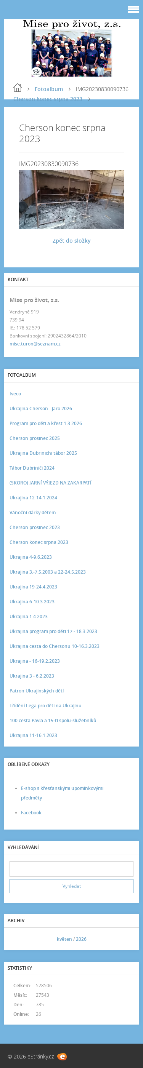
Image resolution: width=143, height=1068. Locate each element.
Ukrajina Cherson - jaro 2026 (41, 408)
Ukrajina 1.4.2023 (29, 616)
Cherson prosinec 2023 (35, 527)
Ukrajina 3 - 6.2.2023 (32, 676)
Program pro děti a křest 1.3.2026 (46, 423)
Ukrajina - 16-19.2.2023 (35, 661)
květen (64, 939)
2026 (81, 939)
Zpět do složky (72, 240)
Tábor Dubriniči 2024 (32, 468)
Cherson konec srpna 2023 (47, 98)
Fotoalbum (49, 89)
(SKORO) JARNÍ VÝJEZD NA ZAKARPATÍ (51, 483)
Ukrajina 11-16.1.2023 (33, 735)
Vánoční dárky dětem (33, 512)
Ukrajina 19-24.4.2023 (33, 587)
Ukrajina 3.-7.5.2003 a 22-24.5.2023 (48, 572)
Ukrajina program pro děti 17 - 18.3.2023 (53, 631)
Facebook (31, 812)
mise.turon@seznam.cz (35, 344)
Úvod (17, 87)
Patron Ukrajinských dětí (37, 690)
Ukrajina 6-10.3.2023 (32, 601)
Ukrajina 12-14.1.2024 (33, 497)
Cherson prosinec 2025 (35, 438)
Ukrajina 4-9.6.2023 (31, 557)
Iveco (15, 393)
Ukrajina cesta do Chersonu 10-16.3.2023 (55, 646)
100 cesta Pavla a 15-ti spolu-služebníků (53, 720)
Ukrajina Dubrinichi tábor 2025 (43, 453)
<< (18, 939)
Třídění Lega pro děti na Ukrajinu (46, 705)
